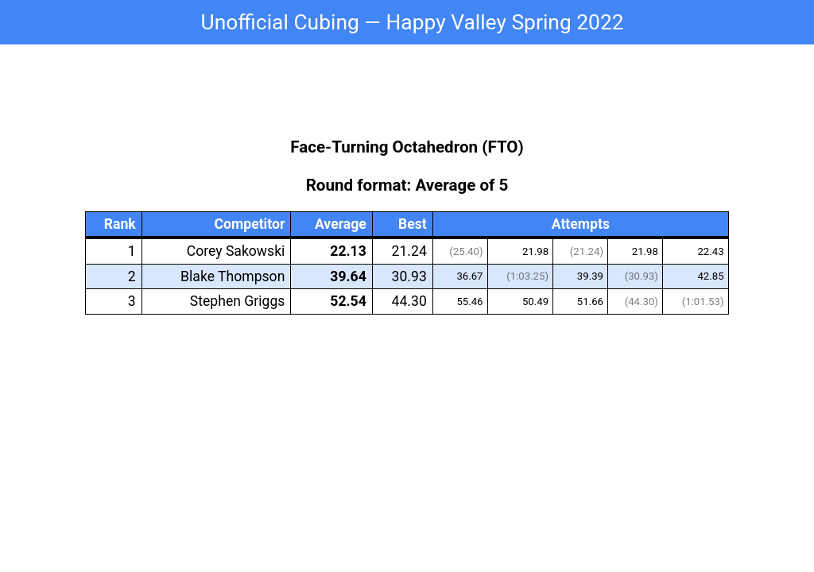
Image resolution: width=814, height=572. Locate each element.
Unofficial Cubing (280, 22)
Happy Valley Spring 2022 (504, 22)
